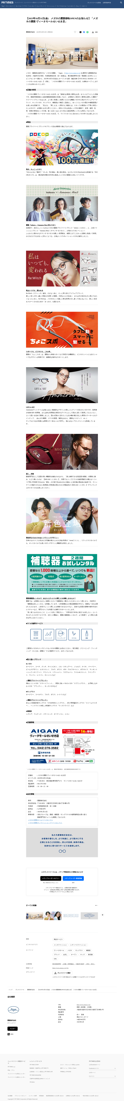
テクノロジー (10, 6)
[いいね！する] (75, 32)
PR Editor (32, 1082)
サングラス (79, 950)
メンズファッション (60, 945)
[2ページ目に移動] (96, 905)
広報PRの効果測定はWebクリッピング (40, 1078)
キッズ (82, 954)
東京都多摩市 (56, 964)
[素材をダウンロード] (92, 32)
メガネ (70, 950)
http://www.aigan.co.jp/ (83, 1004)
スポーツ (84, 6)
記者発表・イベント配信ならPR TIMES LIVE (41, 1071)
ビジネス (71, 6)
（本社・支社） (90, 964)
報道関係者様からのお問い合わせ (55, 1096)
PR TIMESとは (11, 1067)
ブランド (57, 954)
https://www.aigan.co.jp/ (72, 73)
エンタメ (32, 6)
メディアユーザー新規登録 (73, 878)
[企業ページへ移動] (13, 1010)
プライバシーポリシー (20, 1096)
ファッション (51, 6)
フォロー (13, 1028)
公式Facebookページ (94, 1064)
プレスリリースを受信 (94, 2)
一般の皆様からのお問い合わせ (90, 1096)
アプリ (25, 6)
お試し (65, 954)
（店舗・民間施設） (68, 964)
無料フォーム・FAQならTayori (68, 1068)
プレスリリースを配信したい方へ (16, 1077)
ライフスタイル (61, 6)
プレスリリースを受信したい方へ (16, 1073)
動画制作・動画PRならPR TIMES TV (39, 1068)
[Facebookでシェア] (84, 32)
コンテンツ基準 (33, 1096)
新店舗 (90, 954)
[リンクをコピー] (96, 32)
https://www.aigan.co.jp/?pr (60, 968)
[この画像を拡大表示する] (34, 915)
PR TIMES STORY (34, 1064)
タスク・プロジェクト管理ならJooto (69, 1064)
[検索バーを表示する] (121, 2)
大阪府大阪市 (80, 964)
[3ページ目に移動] (97, 905)
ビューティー (41, 6)
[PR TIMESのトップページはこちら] (24, 2)
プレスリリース (19, 989)
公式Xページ (92, 1072)
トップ (10, 989)
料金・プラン (11, 1070)
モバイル (18, 6)
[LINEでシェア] (87, 32)
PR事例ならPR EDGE (65, 1071)
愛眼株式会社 (31, 989)
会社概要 (10, 1096)
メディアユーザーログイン (50, 878)
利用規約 (41, 1096)
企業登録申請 (107, 2)
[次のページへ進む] (102, 915)
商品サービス (58, 939)
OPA (55, 959)
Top (3, 6)
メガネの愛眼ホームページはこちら (40, 820)
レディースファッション (78, 945)
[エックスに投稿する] (80, 32)
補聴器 (88, 950)
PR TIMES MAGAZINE (35, 1075)
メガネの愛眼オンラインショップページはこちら (45, 823)
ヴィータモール (59, 950)
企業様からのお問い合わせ (73, 1096)
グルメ (78, 6)
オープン (74, 954)
